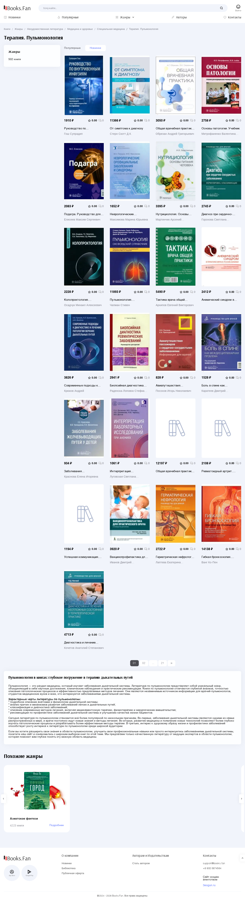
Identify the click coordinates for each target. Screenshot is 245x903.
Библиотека (68, 868)
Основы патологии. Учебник (221, 128)
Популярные (72, 48)
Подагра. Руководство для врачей (82, 214)
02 (143, 663)
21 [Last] (162, 663)
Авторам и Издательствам (150, 855)
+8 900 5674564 (212, 868)
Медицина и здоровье (80, 29)
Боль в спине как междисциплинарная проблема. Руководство (218, 385)
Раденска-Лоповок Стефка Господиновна (127, 391)
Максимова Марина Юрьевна (129, 219)
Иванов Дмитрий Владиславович (120, 562)
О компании (70, 855)
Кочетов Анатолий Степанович (84, 648)
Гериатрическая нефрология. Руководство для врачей (175, 557)
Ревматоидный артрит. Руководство (217, 471)
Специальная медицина (111, 29)
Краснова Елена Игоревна (81, 476)
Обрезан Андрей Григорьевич (175, 134)
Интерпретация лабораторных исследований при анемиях (129, 471)
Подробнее (56, 825)
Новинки (95, 48)
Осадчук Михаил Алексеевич (83, 305)
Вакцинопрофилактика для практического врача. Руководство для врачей (128, 557)
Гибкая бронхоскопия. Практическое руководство (220, 557)
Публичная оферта (73, 873)
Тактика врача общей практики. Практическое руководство (172, 299)
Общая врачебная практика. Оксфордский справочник (175, 471)
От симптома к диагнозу (126, 128)
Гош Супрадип (73, 134)
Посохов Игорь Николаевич (173, 391)
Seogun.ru (209, 885)
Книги (7, 29)
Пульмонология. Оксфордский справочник (127, 299)
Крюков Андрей (74, 391)
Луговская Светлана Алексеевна (123, 476)
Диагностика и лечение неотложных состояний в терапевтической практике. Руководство (83, 642)
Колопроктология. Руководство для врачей (81, 299)
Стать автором (141, 863)
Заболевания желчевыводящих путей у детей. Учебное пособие (81, 471)
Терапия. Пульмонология (143, 29)
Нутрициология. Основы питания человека (172, 214)
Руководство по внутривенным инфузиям (81, 128)
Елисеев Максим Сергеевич (82, 219)
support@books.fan (214, 863)
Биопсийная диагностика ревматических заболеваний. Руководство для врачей (129, 385)
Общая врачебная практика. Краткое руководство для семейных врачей (175, 128)
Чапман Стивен (120, 305)
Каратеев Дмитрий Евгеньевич (214, 391)
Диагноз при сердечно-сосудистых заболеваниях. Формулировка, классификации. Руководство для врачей (220, 214)
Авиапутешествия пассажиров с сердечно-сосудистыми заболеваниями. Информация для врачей (172, 385)
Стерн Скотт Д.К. (121, 134)
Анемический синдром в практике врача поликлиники (221, 299)
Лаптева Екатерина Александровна (168, 562)
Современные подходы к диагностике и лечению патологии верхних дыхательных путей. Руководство (81, 385)
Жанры (19, 29)
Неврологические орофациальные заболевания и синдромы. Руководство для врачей (127, 214)
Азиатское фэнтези (24, 818)
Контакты (209, 855)
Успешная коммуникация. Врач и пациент (81, 557)
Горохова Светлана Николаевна (214, 219)
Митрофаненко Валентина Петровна (219, 134)
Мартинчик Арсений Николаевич (168, 219)
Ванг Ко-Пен (210, 562)
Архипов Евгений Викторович (175, 305)
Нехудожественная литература (45, 29)
